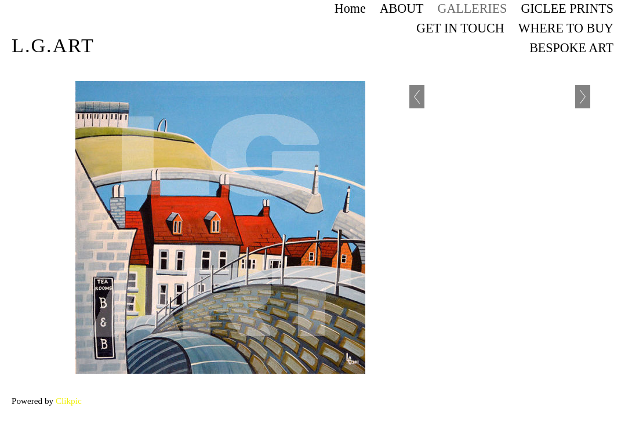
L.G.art (53, 45)
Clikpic (69, 401)
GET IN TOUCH (460, 28)
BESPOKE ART (571, 48)
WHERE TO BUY (565, 28)
